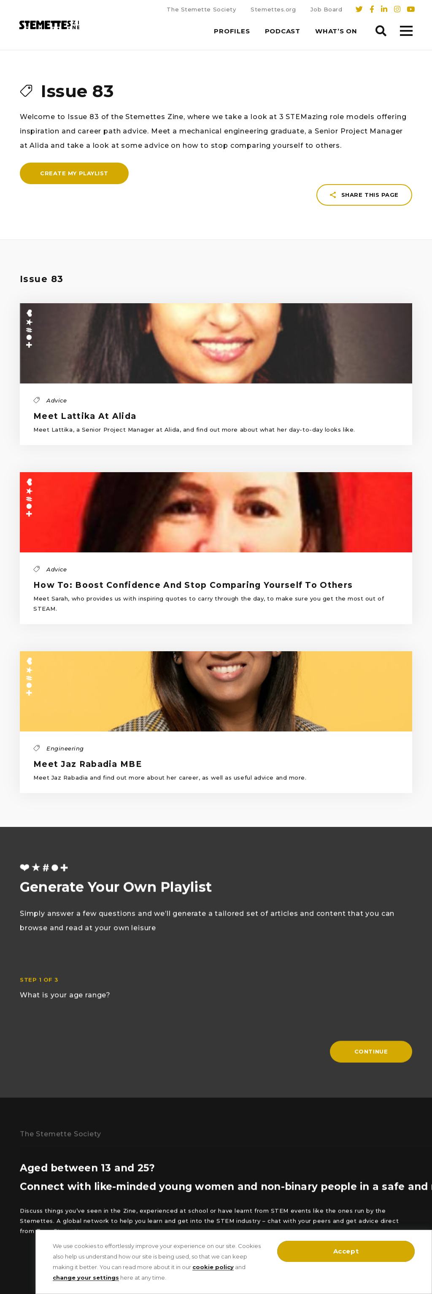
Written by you (41, 1222)
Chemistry (95, 1151)
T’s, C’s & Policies (179, 1204)
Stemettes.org (273, 9)
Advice (90, 1204)
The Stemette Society (201, 9)
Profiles (232, 31)
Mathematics (38, 1204)
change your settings (86, 1277)
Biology (30, 1151)
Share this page (364, 95)
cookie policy (213, 1267)
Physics (30, 1169)
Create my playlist (74, 201)
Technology (97, 1169)
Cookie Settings (177, 1186)
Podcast (282, 31)
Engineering (37, 1186)
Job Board (326, 9)
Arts (87, 1186)
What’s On (336, 31)
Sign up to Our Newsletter (192, 1151)
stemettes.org (301, 1207)
